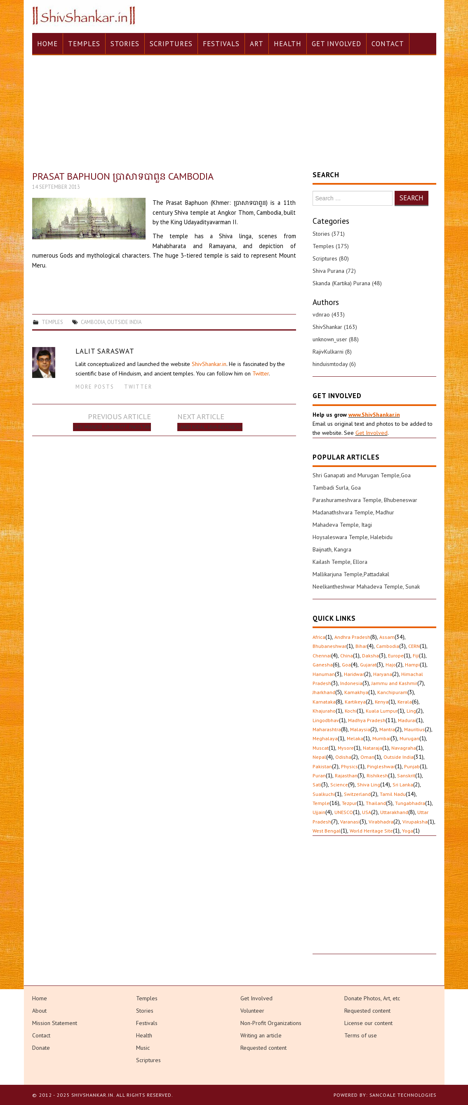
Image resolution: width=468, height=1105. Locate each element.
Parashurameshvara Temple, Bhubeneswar (365, 500)
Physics (349, 766)
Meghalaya (325, 738)
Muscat (321, 748)
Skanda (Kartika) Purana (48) (347, 283)
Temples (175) (331, 246)
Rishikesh (377, 775)
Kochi (351, 711)
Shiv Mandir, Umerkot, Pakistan (112, 427)
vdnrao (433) (329, 314)
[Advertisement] (374, 902)
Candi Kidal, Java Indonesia (209, 427)
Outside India (124, 322)
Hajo (391, 665)
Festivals (221, 43)
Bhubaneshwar (329, 646)
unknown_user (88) (336, 339)
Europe (396, 655)
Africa (319, 637)
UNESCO (343, 812)
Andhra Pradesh (352, 637)
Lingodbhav (326, 720)
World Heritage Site (371, 831)
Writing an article (261, 1035)
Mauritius (414, 729)
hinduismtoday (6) (334, 364)
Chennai (322, 655)
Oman (367, 757)
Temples (84, 43)
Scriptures (171, 43)
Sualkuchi (324, 794)
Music (143, 1047)
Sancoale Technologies (402, 1095)
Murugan (409, 738)
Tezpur (349, 803)
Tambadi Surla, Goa (337, 487)
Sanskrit (406, 775)
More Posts (94, 386)
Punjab (412, 766)
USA (366, 812)
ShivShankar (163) (335, 327)
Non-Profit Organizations (270, 1023)
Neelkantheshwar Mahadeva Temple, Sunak (366, 586)
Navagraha (403, 748)
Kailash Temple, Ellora (340, 561)
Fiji (416, 655)
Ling (411, 711)
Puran (319, 775)
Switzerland (357, 794)
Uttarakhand (394, 812)
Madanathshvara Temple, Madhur (353, 512)
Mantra (387, 729)
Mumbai (381, 738)
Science (339, 784)
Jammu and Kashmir (394, 683)
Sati (317, 784)
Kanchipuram (392, 692)
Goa (346, 665)
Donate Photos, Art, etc (372, 998)
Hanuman (324, 674)
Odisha (343, 757)
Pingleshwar (381, 766)
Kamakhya (356, 692)
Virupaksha (415, 822)
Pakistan (322, 766)
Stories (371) (329, 233)
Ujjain (319, 812)
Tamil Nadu (393, 794)
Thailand (376, 803)
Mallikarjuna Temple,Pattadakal (351, 574)
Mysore (346, 748)
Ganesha (323, 665)
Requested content (263, 1047)
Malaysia (360, 729)
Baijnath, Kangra (332, 549)
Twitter (260, 373)
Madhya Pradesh (367, 720)
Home (47, 43)
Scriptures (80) (331, 258)
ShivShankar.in (209, 364)
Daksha (370, 655)
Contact (388, 43)
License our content (368, 1023)
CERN (414, 646)
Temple (321, 803)
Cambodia (93, 322)
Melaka (355, 738)
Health (287, 43)
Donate (41, 1047)
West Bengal (327, 831)
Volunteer (252, 1010)
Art (256, 43)
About (39, 1010)
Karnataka (324, 702)
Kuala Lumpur (381, 711)
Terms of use (360, 1035)
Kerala (404, 702)
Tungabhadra (410, 803)
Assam (387, 637)
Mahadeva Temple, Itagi (342, 524)
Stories (125, 43)
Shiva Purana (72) (334, 270)
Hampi (412, 665)
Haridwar (354, 674)
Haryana (382, 674)
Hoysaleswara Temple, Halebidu (353, 537)
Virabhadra (381, 822)
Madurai (407, 720)
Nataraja (372, 748)
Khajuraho (324, 711)
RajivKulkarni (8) (332, 351)
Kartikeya (355, 702)
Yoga (407, 831)
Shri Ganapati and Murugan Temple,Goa (362, 475)
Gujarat (368, 665)
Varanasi (350, 822)
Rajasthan (346, 775)
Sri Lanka (403, 784)
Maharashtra (327, 729)
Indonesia (351, 683)
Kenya (381, 702)
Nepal (319, 757)
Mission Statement (54, 1023)
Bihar (361, 646)
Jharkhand (324, 692)
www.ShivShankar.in (374, 414)
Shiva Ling (368, 784)
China (346, 655)
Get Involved (336, 43)
